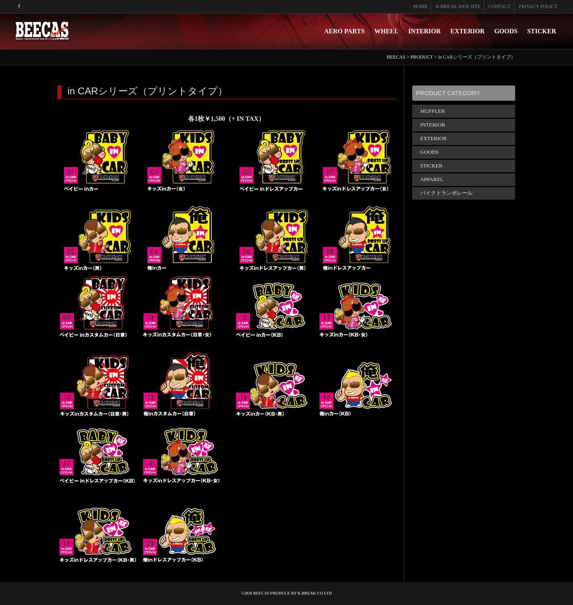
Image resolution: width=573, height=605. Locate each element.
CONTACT (499, 6)
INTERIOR (424, 31)
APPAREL (432, 179)
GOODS (506, 31)
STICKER (541, 31)
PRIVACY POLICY (538, 6)
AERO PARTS (344, 31)
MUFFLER (432, 111)
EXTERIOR (467, 31)
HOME (420, 6)
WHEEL (386, 31)
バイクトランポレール (446, 193)
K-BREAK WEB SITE (458, 6)
